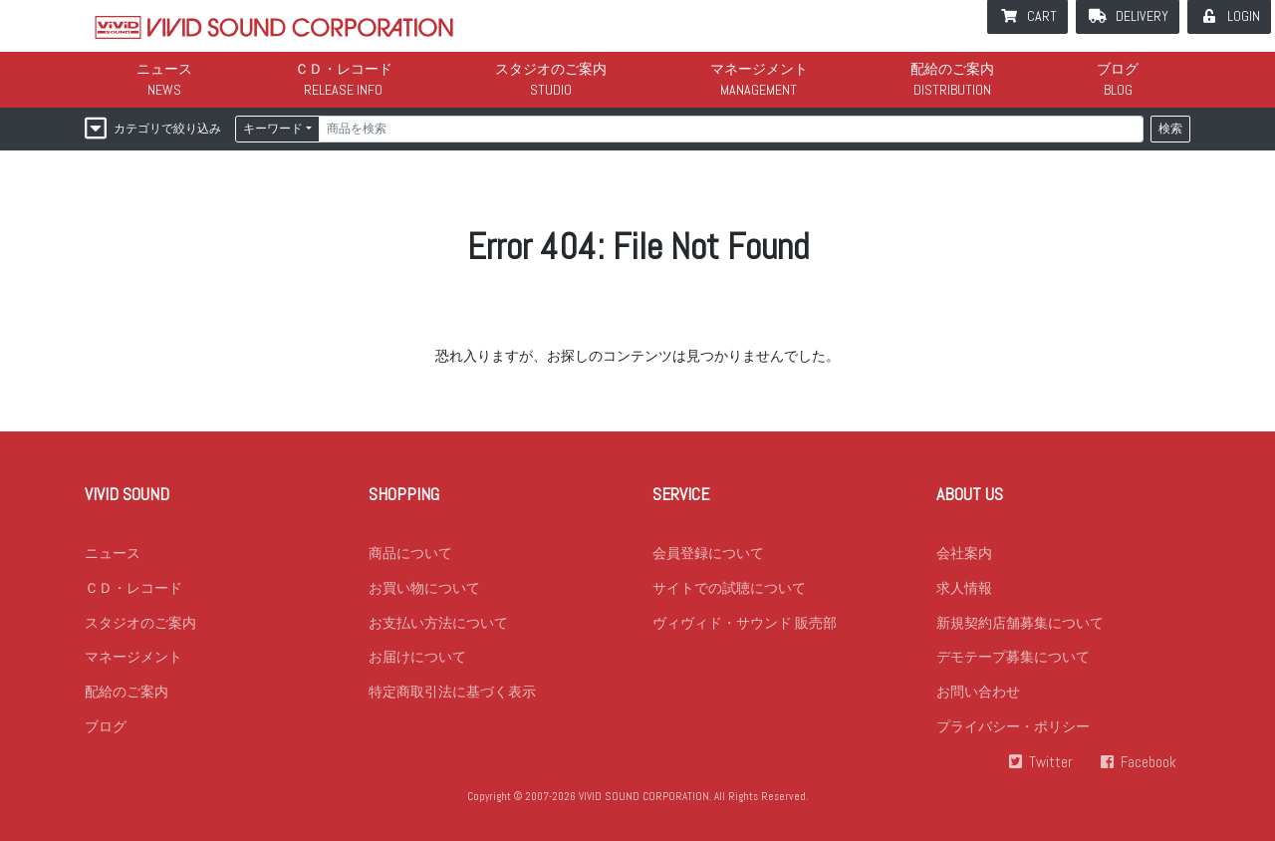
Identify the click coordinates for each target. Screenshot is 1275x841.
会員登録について (708, 553)
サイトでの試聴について (729, 588)
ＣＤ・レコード (343, 69)
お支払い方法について (438, 623)
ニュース (164, 69)
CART (1042, 16)
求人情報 (964, 588)
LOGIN (1243, 16)
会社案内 (964, 553)
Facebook (1148, 763)
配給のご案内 (952, 69)
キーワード (273, 129)
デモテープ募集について (1013, 658)
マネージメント (759, 69)
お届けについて (417, 658)
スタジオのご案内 (551, 69)
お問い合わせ (978, 692)
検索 (1170, 129)
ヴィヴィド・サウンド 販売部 (744, 623)
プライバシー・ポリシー (1013, 727)
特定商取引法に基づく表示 (452, 692)
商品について (410, 553)
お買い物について (424, 588)
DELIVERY (1142, 16)
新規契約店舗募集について (1020, 623)
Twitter (1051, 763)
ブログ (1118, 69)
